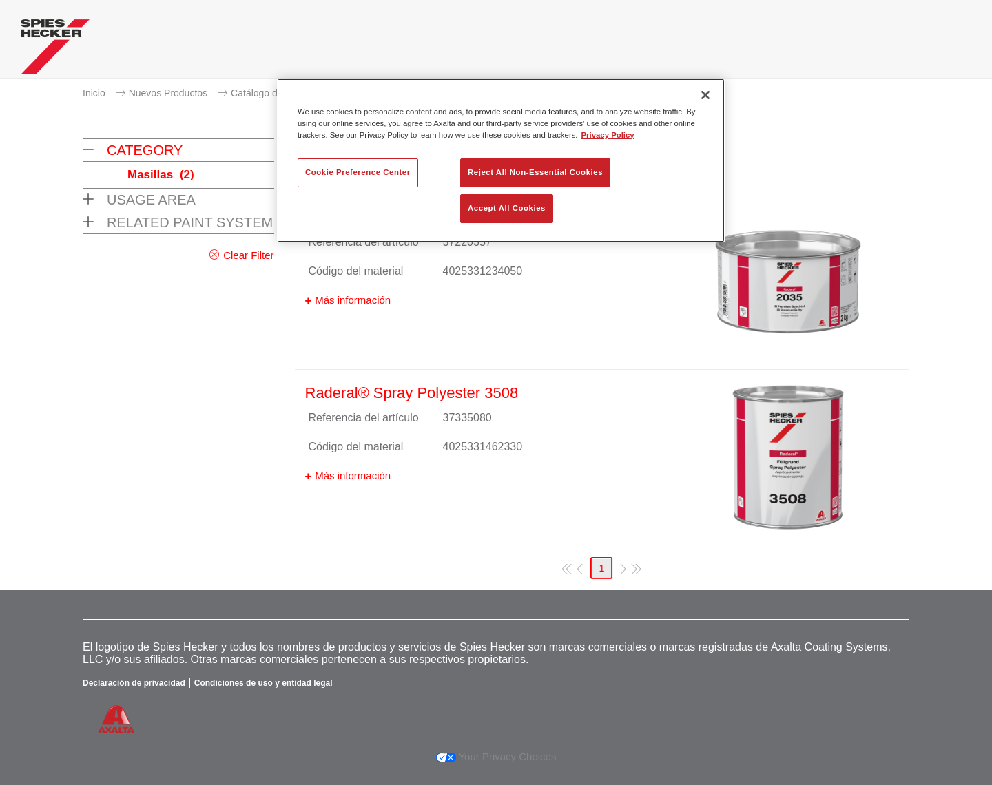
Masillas (160, 174)
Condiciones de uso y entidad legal (263, 683)
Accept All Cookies (507, 208)
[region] (501, 160)
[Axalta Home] (55, 50)
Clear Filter (248, 255)
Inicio (94, 92)
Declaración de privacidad (134, 683)
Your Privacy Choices (496, 756)
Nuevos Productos (168, 92)
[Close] (705, 95)
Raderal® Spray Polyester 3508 (412, 392)
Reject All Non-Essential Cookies (535, 172)
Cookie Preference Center (358, 172)
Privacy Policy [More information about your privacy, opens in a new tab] (607, 135)
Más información (353, 300)
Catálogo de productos (279, 92)
